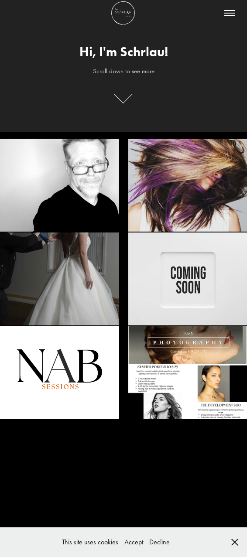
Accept (133, 542)
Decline (159, 542)
